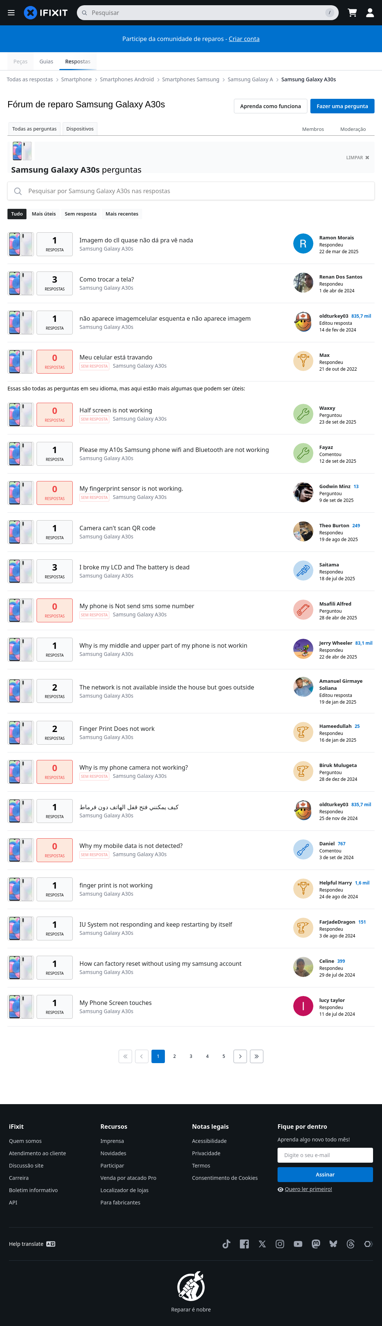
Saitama (329, 546)
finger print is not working (116, 867)
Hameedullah (335, 708)
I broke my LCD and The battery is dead (134, 549)
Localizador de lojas (124, 1172)
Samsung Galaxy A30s (236, 61)
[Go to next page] (240, 1038)
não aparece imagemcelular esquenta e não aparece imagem (165, 300)
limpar (357, 139)
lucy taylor (332, 982)
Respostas (356, 61)
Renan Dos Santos (341, 258)
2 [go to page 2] (174, 1038)
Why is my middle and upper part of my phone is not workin (163, 627)
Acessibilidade (209, 1123)
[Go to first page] (125, 1038)
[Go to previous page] (141, 1038)
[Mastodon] (314, 1226)
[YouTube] (297, 1226)
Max (324, 337)
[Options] (13, 61)
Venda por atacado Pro (128, 1159)
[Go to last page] (256, 1038)
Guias (324, 61)
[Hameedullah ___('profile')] (303, 714)
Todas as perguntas (34, 110)
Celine (326, 943)
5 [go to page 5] (224, 1038)
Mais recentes (122, 195)
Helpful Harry (335, 864)
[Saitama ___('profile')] (303, 553)
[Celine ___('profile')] (303, 949)
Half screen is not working (115, 392)
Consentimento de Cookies (225, 1159)
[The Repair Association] (367, 1226)
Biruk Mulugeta (338, 747)
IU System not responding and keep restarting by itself (155, 906)
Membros (313, 111)
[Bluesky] (331, 1226)
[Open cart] (352, 13)
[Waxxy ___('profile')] (303, 396)
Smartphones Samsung (118, 61)
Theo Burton (334, 507)
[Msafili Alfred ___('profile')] (303, 592)
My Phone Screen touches (115, 985)
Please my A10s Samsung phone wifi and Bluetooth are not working (174, 432)
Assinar (325, 1156)
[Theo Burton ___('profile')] (303, 513)
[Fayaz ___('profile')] (303, 435)
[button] (11, 12)
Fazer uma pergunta (342, 88)
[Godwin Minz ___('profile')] (303, 474)
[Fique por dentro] (325, 1137)
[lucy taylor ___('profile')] (303, 988)
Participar (112, 1147)
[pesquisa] (208, 12)
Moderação (353, 111)
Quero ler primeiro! (305, 1171)
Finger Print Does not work (116, 711)
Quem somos (25, 1123)
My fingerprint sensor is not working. (131, 470)
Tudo (17, 195)
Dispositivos (80, 110)
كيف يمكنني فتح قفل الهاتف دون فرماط (129, 789)
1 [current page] (158, 1038)
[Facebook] (243, 1226)
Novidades (113, 1135)
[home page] (46, 12)
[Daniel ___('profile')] (303, 831)
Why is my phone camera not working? (133, 749)
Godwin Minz (335, 468)
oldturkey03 (333, 298)
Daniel (327, 825)
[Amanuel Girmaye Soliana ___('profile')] (303, 669)
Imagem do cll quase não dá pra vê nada (136, 222)
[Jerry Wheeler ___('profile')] (303, 631)
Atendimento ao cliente (37, 1135)
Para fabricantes (120, 1184)
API (13, 1184)
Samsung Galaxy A (178, 61)
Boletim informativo (33, 1172)
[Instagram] (279, 1226)
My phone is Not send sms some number (136, 588)
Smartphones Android (55, 61)
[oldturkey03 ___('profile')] (303, 304)
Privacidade (206, 1135)
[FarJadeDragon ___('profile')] (303, 910)
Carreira (19, 1159)
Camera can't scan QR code (117, 510)
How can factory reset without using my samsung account (160, 946)
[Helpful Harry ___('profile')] (303, 871)
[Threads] (349, 1226)
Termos (201, 1147)
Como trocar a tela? (106, 261)
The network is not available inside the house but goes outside (166, 669)
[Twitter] (261, 1226)
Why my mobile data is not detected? (130, 828)
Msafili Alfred (335, 585)
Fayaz (326, 429)
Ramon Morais (336, 219)
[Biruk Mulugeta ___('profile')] (303, 753)
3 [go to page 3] (191, 1038)
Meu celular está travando (115, 339)
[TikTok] (225, 1226)
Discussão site (26, 1147)
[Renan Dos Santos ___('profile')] (303, 265)
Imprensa (112, 1123)
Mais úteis (44, 195)
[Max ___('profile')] (303, 343)
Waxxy (327, 390)
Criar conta (244, 39)
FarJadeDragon (337, 904)
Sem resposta (81, 195)
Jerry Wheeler (335, 625)
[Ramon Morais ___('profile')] (303, 226)
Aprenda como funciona (270, 88)
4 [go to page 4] (207, 1038)
